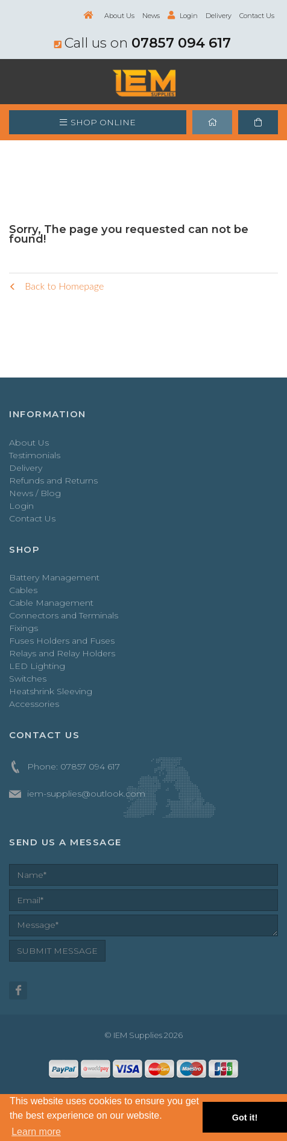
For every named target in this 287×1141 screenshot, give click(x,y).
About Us (119, 15)
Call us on (142, 42)
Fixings (23, 628)
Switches (27, 678)
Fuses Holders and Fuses (62, 640)
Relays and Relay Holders (62, 653)
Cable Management (51, 602)
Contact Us (256, 15)
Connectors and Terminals (63, 615)
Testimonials (34, 455)
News (151, 15)
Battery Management (54, 577)
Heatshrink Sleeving (50, 691)
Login (183, 15)
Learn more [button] (36, 1132)
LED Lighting (37, 666)
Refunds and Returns (53, 480)
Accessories (34, 703)
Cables (23, 590)
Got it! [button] (244, 1117)
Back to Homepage (56, 285)
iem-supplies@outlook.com (86, 793)
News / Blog (35, 493)
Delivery (219, 15)
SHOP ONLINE (98, 122)
